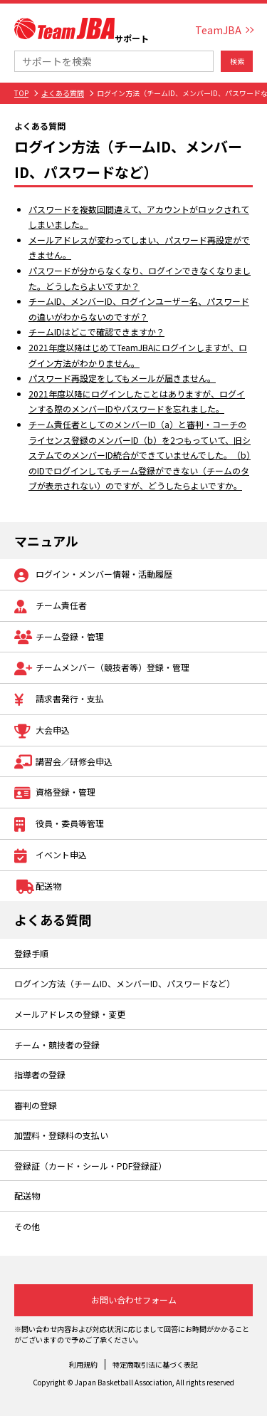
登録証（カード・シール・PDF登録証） (90, 1166)
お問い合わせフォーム (134, 1299)
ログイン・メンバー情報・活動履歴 (93, 575)
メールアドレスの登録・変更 (69, 1014)
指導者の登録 (40, 1074)
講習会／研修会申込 (63, 762)
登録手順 (31, 953)
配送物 (37, 887)
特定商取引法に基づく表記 (155, 1364)
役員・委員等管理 (59, 824)
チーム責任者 (50, 606)
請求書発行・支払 (59, 699)
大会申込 (42, 731)
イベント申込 (50, 855)
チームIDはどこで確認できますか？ (96, 332)
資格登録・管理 (54, 793)
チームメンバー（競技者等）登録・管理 (101, 668)
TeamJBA (218, 30)
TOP (21, 93)
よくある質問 (62, 93)
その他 (27, 1226)
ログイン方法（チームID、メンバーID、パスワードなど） (124, 983)
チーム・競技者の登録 (57, 1044)
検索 (237, 61)
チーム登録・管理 (59, 637)
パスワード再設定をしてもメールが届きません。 (122, 378)
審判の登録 (35, 1105)
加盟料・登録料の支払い (61, 1135)
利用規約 (83, 1364)
